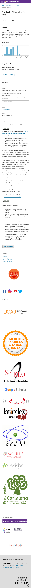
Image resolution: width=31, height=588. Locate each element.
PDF (12, 75)
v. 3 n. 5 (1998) (16, 5)
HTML (5, 75)
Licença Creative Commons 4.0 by (12, 197)
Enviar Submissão (8, 246)
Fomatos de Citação (8, 101)
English (4, 256)
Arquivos (8, 5)
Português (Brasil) (7, 261)
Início (3, 5)
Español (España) (7, 259)
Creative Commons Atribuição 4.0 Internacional (13, 566)
